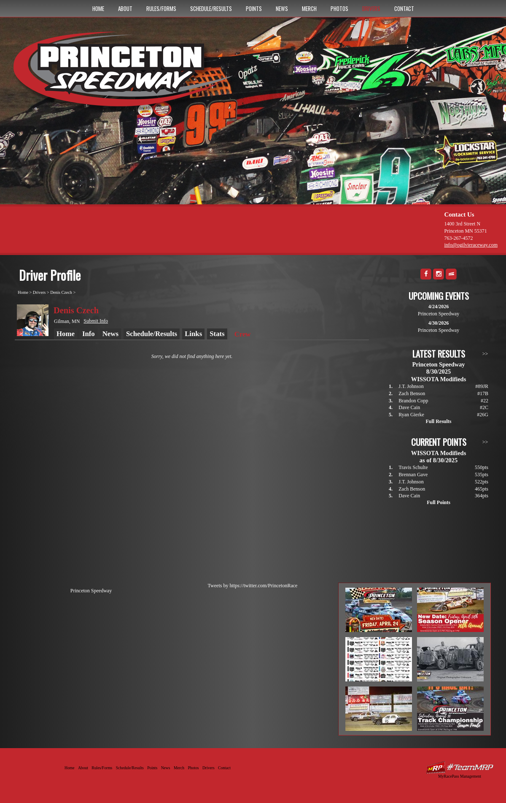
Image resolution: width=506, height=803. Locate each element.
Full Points (438, 502)
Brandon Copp (413, 401)
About (125, 8)
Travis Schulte (413, 467)
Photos (339, 8)
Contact (404, 8)
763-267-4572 (458, 238)
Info (88, 334)
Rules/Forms (161, 8)
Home (98, 8)
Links (193, 334)
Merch (309, 8)
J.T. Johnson (410, 386)
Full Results (438, 421)
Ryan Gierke (411, 415)
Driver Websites (460, 767)
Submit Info (95, 321)
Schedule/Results (211, 8)
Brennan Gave (413, 474)
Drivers (371, 8)
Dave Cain (409, 407)
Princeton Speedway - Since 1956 (126, 73)
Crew (242, 334)
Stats (217, 334)
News (282, 8)
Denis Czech (61, 292)
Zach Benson (411, 393)
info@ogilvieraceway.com (471, 245)
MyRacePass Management (459, 776)
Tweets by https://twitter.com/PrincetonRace (253, 586)
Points (254, 8)
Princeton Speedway (91, 591)
